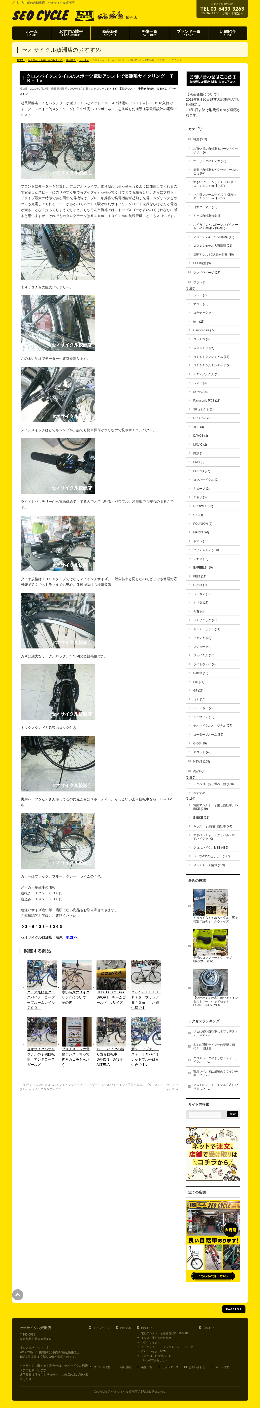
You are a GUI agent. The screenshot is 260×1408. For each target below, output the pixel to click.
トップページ (102, 1327)
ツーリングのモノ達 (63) (209, 161)
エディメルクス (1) (206, 374)
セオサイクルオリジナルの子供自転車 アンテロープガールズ (41, 1057)
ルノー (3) (200, 383)
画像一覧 (146, 1367)
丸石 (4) (198, 611)
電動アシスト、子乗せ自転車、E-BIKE (142, 88)
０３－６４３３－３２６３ (42, 927)
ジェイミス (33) (203, 655)
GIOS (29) (200, 743)
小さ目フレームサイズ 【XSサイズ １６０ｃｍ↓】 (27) (215, 196)
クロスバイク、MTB (153, 1351)
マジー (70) (200, 304)
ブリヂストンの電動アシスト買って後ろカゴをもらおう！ (76, 1057)
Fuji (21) (198, 682)
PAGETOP (234, 1309)
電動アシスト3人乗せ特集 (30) (213, 254)
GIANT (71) (200, 585)
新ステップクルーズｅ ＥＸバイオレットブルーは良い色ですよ (145, 1057)
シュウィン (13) (203, 717)
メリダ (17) (200, 602)
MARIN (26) (201, 532)
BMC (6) (198, 462)
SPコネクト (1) (203, 409)
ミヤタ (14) (200, 559)
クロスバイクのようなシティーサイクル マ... (215, 1060)
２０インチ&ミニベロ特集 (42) (213, 237)
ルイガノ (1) (201, 594)
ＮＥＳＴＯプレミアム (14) (211, 356)
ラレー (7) (200, 295)
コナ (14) (199, 699)
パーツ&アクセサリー (154, 1360)
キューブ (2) (201, 488)
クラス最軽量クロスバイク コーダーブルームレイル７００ (41, 1000)
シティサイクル (150, 1342)
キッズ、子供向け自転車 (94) (212, 826)
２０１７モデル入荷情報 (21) (212, 245)
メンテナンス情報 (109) (209, 865)
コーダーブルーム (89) (208, 734)
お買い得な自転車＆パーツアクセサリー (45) (215, 150)
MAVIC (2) (200, 444)
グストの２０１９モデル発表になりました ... (215, 1086)
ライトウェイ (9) (204, 664)
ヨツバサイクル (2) (206, 479)
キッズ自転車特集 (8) (207, 215)
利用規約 (125, 1367)
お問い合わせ (197, 1367)
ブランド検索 (102, 1367)
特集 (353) (200, 139)
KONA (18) (200, 392)
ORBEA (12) (201, 418)
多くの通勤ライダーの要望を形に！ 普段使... (214, 1046)
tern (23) (198, 321)
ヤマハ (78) (200, 541)
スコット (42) (202, 752)
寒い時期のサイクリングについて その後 (76, 997)
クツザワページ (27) (206, 272)
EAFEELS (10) (203, 567)
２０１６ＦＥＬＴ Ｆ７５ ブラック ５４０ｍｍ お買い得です (146, 1000)
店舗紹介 (208, 1327)
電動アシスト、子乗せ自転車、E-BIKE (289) (215, 807)
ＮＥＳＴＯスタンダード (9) (211, 365)
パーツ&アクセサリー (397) (211, 856)
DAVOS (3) (200, 435)
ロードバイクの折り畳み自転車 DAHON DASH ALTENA (110, 1057)
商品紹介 (199, 771)
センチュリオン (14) (206, 629)
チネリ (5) (200, 497)
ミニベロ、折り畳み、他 (156, 1355)
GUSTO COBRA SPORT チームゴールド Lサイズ (111, 997)
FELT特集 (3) (202, 263)
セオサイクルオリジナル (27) (212, 725)
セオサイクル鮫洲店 (124, 1391)
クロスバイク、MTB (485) (210, 847)
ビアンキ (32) (202, 638)
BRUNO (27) (201, 471)
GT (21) (198, 690)
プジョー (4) (201, 646)
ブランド (199, 282)
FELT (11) (199, 576)
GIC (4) (198, 515)
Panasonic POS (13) (206, 400)
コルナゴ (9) (201, 339)
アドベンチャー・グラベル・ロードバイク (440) (215, 837)
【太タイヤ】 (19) (205, 207)
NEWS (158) (201, 761)
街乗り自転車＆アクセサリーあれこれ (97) (215, 171)
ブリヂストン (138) (206, 550)
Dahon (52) (200, 673)
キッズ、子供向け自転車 (156, 1337)
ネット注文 (222, 1367)
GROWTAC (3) (203, 506)
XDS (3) (198, 427)
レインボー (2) (203, 708)
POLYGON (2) (202, 523)
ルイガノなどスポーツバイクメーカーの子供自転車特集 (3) (215, 226)
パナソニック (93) (205, 620)
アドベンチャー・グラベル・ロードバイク (167, 1346)
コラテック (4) (203, 312)
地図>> (71, 937)
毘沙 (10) (199, 453)
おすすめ (112, 88)
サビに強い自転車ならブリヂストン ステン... (215, 1033)
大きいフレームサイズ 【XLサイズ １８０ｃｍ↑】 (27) (214, 184)
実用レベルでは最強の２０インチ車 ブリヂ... (215, 1073)
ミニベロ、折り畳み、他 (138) (213, 784)
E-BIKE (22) (201, 817)
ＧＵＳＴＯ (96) (203, 348)
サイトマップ (170, 1367)
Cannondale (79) (204, 330)
